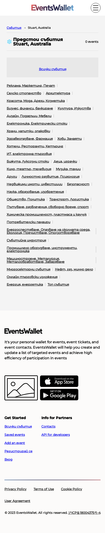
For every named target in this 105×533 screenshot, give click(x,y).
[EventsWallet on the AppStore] (59, 381)
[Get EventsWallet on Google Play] (59, 395)
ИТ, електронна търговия (29, 154)
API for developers (55, 435)
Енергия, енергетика (25, 284)
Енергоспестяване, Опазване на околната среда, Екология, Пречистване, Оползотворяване (48, 231)
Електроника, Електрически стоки (37, 123)
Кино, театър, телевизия (29, 169)
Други (12, 177)
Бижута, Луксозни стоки (28, 161)
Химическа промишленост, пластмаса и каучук (47, 214)
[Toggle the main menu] (96, 8)
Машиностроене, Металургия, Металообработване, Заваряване (36, 260)
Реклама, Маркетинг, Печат (31, 86)
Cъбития (14, 27)
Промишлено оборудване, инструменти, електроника (42, 249)
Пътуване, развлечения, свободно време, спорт (48, 207)
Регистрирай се (18, 451)
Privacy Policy (15, 489)
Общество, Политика (26, 199)
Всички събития (52, 69)
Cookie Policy (71, 489)
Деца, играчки (65, 161)
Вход (8, 459)
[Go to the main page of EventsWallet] (52, 8)
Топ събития (58, 284)
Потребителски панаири (28, 222)
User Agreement (17, 501)
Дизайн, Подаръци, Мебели (29, 116)
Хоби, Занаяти (69, 139)
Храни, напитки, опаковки (28, 131)
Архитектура (58, 93)
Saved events (14, 435)
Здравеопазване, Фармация (30, 139)
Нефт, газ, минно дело (74, 269)
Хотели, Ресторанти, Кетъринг (35, 146)
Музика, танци (68, 169)
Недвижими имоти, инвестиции (34, 184)
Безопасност (78, 184)
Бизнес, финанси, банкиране (30, 108)
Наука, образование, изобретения (35, 192)
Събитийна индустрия (26, 240)
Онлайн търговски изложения (32, 277)
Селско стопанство (24, 93)
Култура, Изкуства (74, 108)
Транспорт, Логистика (69, 199)
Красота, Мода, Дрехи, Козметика (36, 101)
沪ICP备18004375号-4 (84, 513)
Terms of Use (44, 489)
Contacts (48, 426)
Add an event (14, 443)
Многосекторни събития (28, 269)
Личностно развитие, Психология (50, 177)
